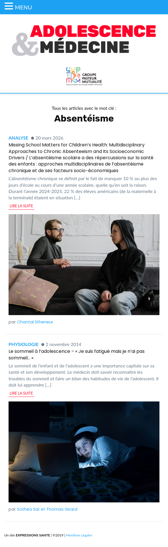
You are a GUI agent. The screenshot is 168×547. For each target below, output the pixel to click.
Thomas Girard (61, 509)
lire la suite (21, 206)
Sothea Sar (28, 509)
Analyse (18, 137)
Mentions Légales (79, 535)
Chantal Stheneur (35, 322)
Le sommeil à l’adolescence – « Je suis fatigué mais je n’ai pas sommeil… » (77, 354)
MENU (23, 7)
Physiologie (24, 344)
